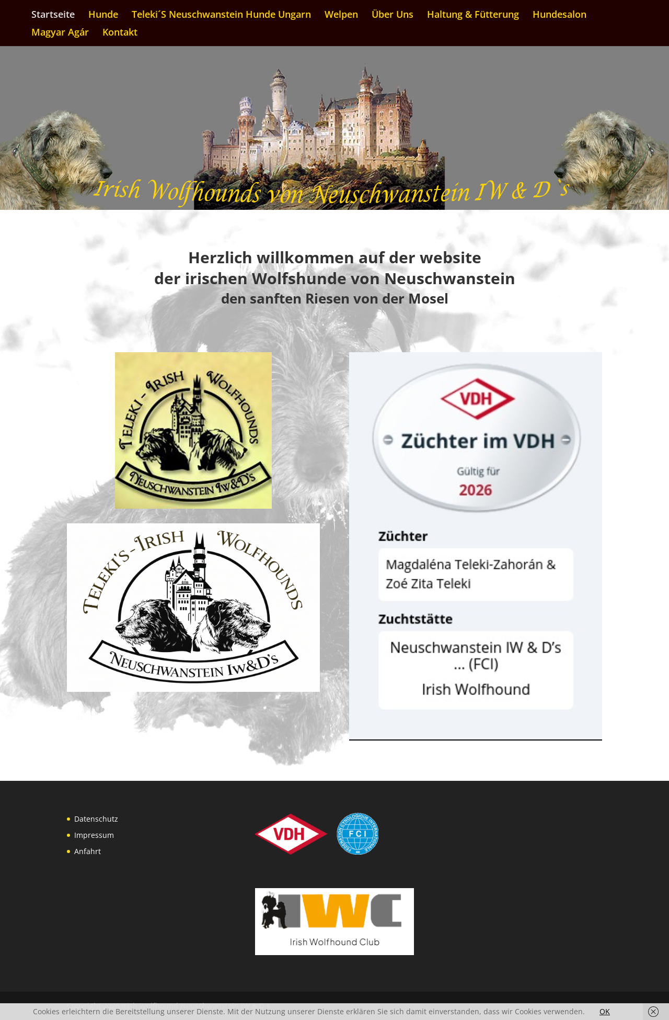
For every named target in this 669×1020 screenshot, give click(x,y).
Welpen (341, 15)
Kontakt (119, 33)
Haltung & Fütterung (473, 15)
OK (604, 1011)
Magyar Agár (60, 33)
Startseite (53, 15)
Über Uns (392, 15)
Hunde (103, 15)
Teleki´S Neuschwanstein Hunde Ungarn (221, 15)
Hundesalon (559, 15)
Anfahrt (87, 851)
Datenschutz (96, 819)
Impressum (94, 835)
